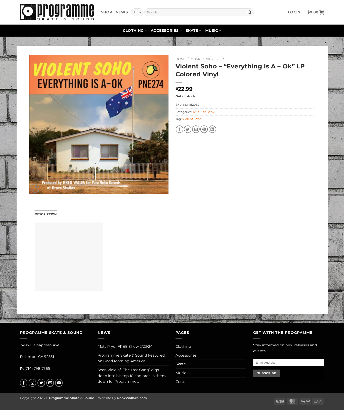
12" (222, 59)
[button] (294, 12)
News (122, 12)
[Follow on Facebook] (23, 383)
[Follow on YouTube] (59, 383)
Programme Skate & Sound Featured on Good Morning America (131, 358)
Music (213, 30)
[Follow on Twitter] (41, 383)
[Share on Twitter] (187, 129)
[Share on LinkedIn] (212, 129)
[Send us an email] (50, 383)
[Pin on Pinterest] (204, 129)
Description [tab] (46, 214)
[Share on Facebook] (179, 129)
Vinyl (210, 59)
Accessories (166, 30)
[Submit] (249, 12)
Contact (183, 382)
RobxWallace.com (132, 398)
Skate (193, 30)
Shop (106, 12)
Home (181, 59)
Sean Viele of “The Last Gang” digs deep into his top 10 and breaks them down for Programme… (132, 376)
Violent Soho (191, 119)
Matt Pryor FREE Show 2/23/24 (125, 346)
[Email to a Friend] (196, 129)
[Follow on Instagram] (32, 383)
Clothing (135, 30)
